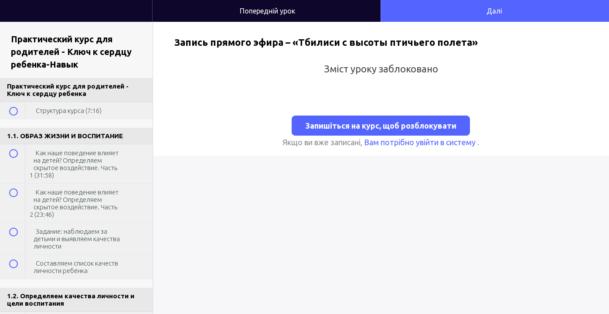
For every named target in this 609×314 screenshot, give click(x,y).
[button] (137, 4)
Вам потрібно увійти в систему (420, 142)
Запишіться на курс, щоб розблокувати (380, 125)
